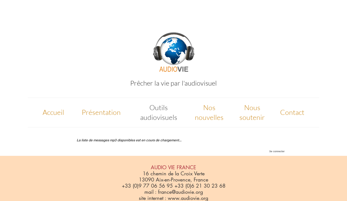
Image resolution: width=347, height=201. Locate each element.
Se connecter (277, 151)
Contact (292, 112)
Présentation (101, 112)
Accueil (53, 112)
